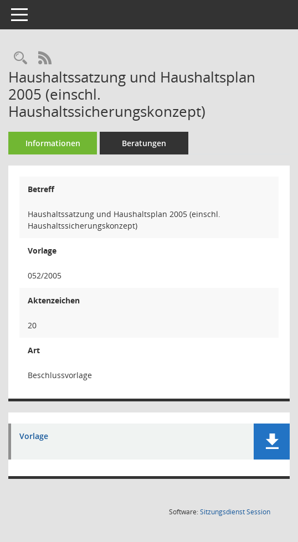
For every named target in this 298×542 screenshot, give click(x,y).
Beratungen (144, 143)
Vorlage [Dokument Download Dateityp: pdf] (33, 436)
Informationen (52, 143)
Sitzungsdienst (235, 512)
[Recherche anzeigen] (20, 58)
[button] (272, 442)
